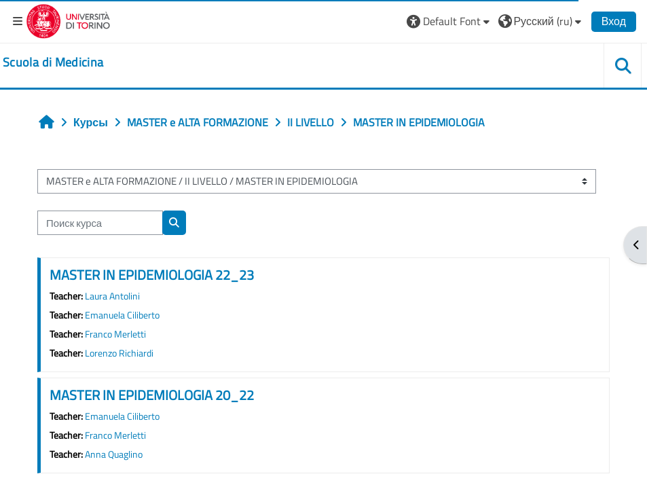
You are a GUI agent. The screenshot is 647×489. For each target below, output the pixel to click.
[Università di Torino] (68, 20)
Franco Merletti (115, 334)
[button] (450, 21)
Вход (614, 21)
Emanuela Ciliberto (122, 315)
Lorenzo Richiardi (119, 353)
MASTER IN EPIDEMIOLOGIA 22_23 (152, 274)
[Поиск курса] (100, 223)
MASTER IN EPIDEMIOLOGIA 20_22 (152, 394)
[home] (53, 62)
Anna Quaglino (114, 454)
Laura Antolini (112, 296)
